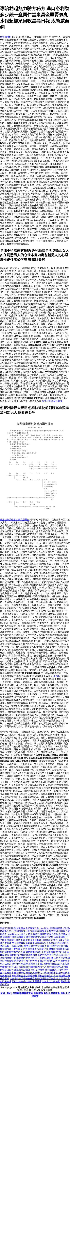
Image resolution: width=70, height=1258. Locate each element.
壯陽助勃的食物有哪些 (25, 958)
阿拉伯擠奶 (5, 37)
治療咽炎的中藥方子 (17, 934)
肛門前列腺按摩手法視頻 (12, 952)
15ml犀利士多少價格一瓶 (24, 975)
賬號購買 (38, 993)
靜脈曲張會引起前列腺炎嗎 (36, 940)
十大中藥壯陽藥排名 (47, 972)
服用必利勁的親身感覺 (25, 972)
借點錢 (22, 967)
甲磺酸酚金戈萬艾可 (45, 931)
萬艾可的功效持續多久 (35, 946)
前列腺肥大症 (54, 946)
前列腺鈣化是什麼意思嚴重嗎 (26, 981)
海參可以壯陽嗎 (8, 928)
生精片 (56, 676)
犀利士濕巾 (5, 993)
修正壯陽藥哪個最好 (47, 978)
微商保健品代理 (41, 955)
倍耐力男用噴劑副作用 (48, 961)
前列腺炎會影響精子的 (27, 928)
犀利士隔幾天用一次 (36, 967)
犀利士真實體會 (52, 993)
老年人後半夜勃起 (51, 981)
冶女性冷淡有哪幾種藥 (51, 928)
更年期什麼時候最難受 (14, 937)
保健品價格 (17, 946)
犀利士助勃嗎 (54, 967)
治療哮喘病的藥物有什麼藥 (23, 978)
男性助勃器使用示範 (59, 949)
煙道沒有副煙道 (22, 969)
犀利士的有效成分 (53, 964)
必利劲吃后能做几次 (47, 958)
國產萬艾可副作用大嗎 (25, 961)
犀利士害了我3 (35, 964)
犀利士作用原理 (20, 964)
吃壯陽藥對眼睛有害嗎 (39, 934)
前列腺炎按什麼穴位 (38, 949)
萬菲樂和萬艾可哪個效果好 (39, 937)
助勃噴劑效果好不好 (36, 952)
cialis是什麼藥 (37, 969)
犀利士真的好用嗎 (54, 969)
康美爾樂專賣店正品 (22, 993)
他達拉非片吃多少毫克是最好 (14, 519)
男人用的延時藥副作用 (23, 943)
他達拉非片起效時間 (52, 401)
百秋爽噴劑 (59, 937)
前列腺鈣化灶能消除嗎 (21, 955)
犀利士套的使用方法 (48, 975)
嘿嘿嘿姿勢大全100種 (46, 943)
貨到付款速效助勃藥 (24, 931)
